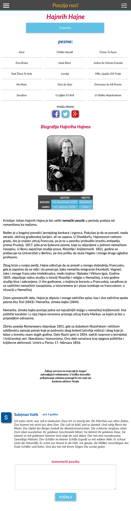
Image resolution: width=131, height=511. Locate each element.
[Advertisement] (65, 376)
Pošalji (65, 497)
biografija (65, 27)
